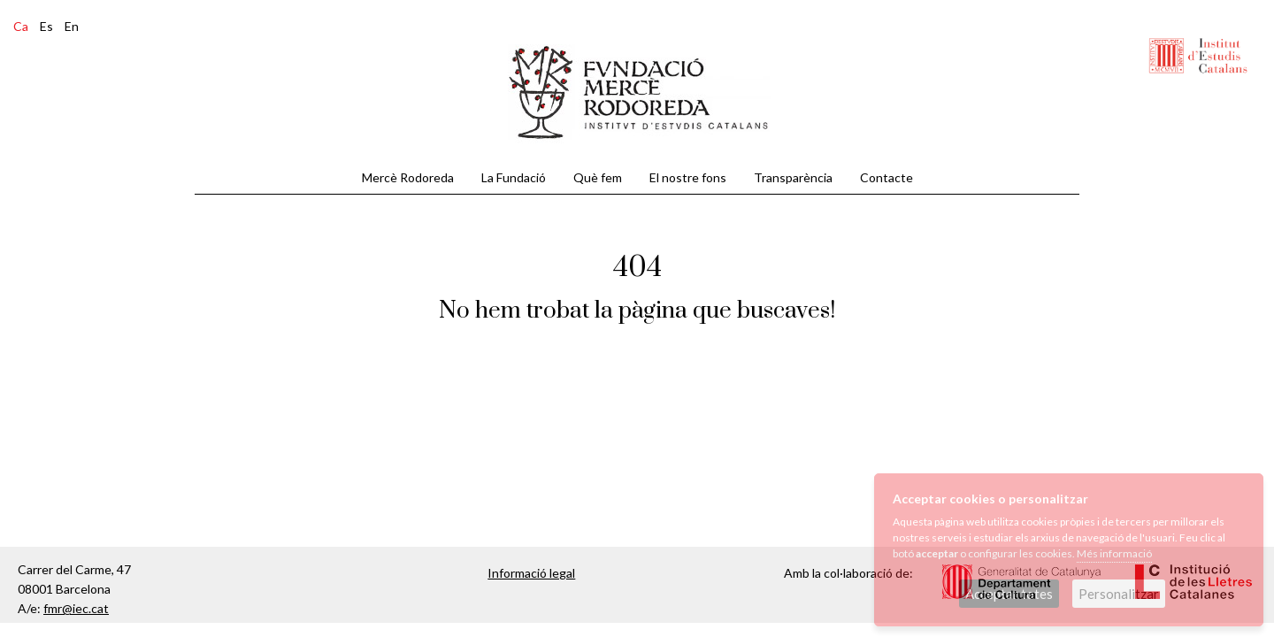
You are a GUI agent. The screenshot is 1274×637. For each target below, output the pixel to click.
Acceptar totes (1009, 594)
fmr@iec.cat (76, 608)
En (72, 26)
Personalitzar (1118, 594)
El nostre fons (687, 177)
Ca (20, 26)
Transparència (793, 177)
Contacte (886, 177)
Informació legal (531, 572)
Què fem (597, 177)
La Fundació (513, 177)
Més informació (1114, 553)
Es (46, 26)
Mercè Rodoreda (408, 177)
